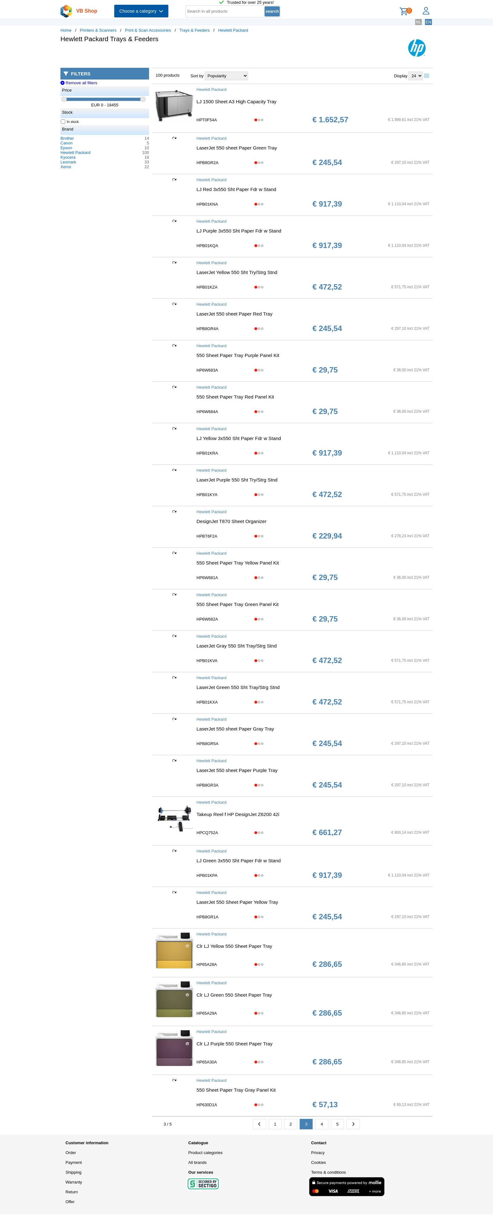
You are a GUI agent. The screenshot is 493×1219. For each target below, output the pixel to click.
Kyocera (68, 157)
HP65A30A (207, 1062)
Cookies (318, 1162)
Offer (70, 1201)
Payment (74, 1162)
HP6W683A (207, 370)
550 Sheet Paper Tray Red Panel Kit (235, 396)
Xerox (65, 166)
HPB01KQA (207, 245)
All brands (197, 1162)
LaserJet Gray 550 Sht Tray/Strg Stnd (237, 645)
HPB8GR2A (207, 162)
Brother (67, 138)
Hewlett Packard (233, 30)
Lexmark (68, 162)
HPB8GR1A (207, 917)
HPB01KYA (207, 494)
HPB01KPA (207, 875)
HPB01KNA (207, 204)
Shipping (74, 1172)
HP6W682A (207, 619)
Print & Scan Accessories (148, 30)
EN (428, 22)
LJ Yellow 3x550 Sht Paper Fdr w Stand (239, 438)
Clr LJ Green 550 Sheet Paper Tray (234, 995)
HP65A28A (207, 964)
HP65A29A (207, 1013)
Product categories (205, 1152)
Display (401, 75)
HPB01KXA (207, 702)
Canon (66, 143)
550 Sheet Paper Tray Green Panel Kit (237, 604)
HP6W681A (207, 577)
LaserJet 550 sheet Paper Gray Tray (235, 728)
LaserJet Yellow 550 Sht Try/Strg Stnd (237, 272)
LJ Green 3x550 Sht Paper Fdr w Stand (239, 860)
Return (72, 1192)
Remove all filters (78, 82)
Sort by (196, 75)
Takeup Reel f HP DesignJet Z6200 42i (238, 814)
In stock (70, 122)
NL (418, 22)
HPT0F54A (207, 120)
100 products (167, 75)
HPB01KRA (207, 453)
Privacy (318, 1152)
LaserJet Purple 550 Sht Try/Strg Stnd (237, 479)
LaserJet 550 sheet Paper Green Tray (237, 147)
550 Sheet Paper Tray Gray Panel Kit (236, 1090)
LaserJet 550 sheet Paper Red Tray (234, 313)
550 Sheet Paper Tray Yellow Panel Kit (238, 562)
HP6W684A (207, 411)
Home (66, 30)
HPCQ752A (207, 832)
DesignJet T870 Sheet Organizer (231, 521)
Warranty (74, 1182)
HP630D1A (207, 1104)
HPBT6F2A (207, 536)
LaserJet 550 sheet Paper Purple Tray (237, 770)
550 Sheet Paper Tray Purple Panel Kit (238, 355)
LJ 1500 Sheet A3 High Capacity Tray (237, 101)
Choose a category (141, 11)
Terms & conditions (328, 1172)
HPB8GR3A (207, 785)
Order (71, 1152)
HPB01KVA (207, 660)
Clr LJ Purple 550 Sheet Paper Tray (234, 1043)
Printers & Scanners (98, 30)
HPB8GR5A (207, 743)
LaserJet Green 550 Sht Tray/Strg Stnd (238, 687)
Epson (66, 147)
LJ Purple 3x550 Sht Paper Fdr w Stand (239, 230)
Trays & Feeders (194, 30)
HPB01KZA (207, 287)
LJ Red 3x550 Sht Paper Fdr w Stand (236, 189)
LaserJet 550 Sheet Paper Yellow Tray (237, 902)
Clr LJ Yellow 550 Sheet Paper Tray (234, 946)
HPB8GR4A (207, 328)
